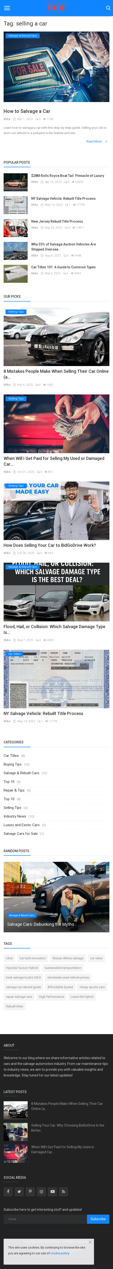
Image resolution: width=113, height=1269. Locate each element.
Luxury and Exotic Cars (22, 825)
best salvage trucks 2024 (23, 977)
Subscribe (98, 1219)
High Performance (51, 996)
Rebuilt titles (14, 1006)
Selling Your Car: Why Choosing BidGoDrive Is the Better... (67, 1127)
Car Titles (11, 756)
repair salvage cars (19, 996)
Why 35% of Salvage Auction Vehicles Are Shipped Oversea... (63, 246)
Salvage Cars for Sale (21, 833)
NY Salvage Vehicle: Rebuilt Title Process (63, 198)
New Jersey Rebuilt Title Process (57, 221)
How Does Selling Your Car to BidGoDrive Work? (50, 545)
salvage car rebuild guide (23, 987)
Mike (7, 119)
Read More (97, 141)
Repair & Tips (14, 790)
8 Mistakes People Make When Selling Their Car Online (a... (67, 1106)
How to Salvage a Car (27, 111)
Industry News (15, 816)
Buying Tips (13, 764)
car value (96, 958)
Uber (9, 958)
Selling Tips (12, 807)
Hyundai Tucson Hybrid (22, 968)
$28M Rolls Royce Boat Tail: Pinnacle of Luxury (67, 176)
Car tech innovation (32, 958)
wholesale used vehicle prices (68, 977)
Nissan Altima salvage (68, 958)
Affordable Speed (60, 987)
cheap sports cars (92, 987)
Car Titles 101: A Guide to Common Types (63, 267)
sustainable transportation (63, 968)
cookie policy (59, 1253)
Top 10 (9, 781)
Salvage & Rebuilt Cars (21, 773)
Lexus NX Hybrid (82, 996)
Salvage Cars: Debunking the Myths (40, 924)
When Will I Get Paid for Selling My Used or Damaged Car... (62, 1149)
